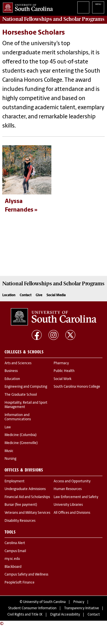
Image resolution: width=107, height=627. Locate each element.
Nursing (10, 459)
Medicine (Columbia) (21, 435)
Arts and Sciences (18, 363)
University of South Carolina (44, 602)
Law (8, 427)
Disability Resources (20, 521)
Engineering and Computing (26, 387)
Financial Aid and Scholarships (27, 497)
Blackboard (13, 567)
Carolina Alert (15, 543)
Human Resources (68, 489)
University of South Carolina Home (26, 6)
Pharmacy (61, 363)
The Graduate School (21, 395)
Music (9, 451)
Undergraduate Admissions (25, 489)
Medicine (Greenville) (21, 443)
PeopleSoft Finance (20, 582)
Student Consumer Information (32, 608)
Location (8, 295)
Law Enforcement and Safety (76, 497)
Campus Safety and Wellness (26, 574)
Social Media (56, 295)
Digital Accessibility (65, 614)
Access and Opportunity (72, 481)
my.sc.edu (12, 559)
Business (11, 371)
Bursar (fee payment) (21, 505)
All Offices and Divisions (72, 513)
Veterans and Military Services (27, 513)
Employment (15, 481)
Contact (25, 295)
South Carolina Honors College (77, 387)
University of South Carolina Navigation (98, 7)
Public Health (64, 371)
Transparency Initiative (81, 608)
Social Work (62, 379)
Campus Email (15, 551)
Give (39, 295)
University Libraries (68, 505)
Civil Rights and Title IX (25, 614)
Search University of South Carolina (83, 7)
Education (12, 379)
